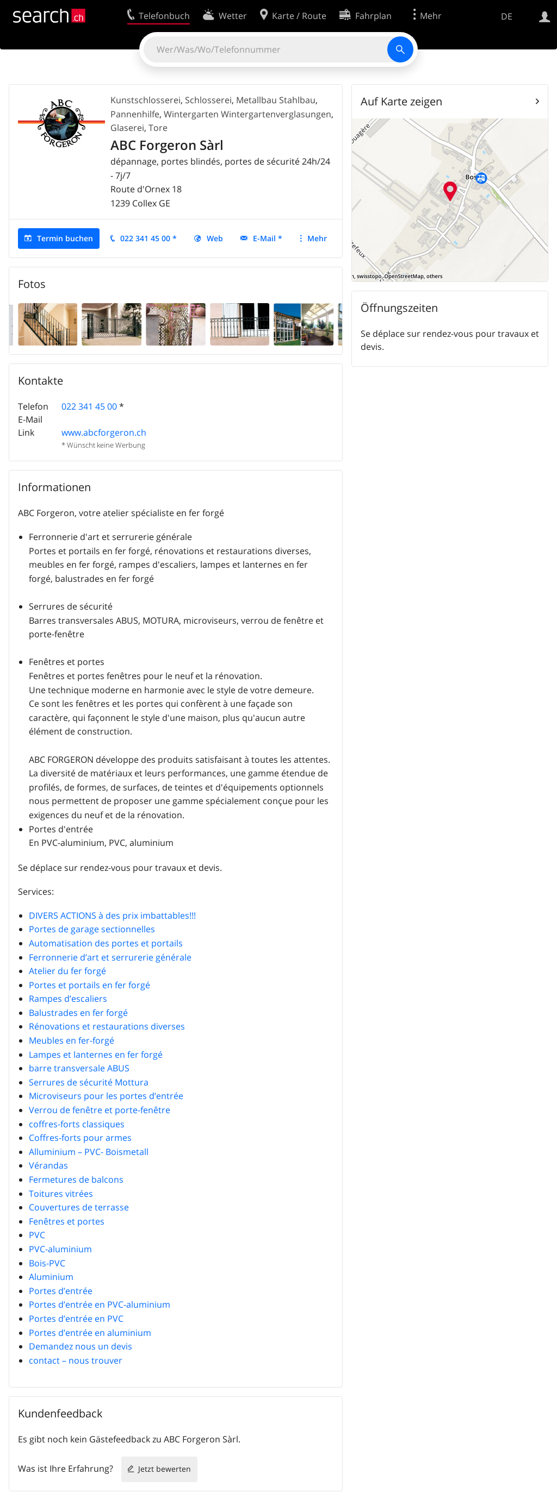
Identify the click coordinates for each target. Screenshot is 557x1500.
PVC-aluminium (60, 1249)
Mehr (317, 238)
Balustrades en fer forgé (98, 1013)
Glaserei (127, 128)
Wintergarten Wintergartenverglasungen (247, 114)
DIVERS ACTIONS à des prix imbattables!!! (112, 915)
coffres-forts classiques (77, 1124)
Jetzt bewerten (164, 1469)
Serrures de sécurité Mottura (88, 1082)
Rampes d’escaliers (68, 999)
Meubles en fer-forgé (71, 1040)
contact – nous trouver (75, 1360)
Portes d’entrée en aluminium (99, 1333)
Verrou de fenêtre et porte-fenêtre (99, 1110)
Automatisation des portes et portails (106, 943)
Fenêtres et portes (66, 1221)
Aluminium (51, 1277)
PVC (37, 1235)
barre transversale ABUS (97, 1068)
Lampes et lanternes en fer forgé (96, 1054)
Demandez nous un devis (80, 1346)
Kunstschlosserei (145, 100)
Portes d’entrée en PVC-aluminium (100, 1304)
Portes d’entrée (60, 1291)
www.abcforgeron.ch (103, 432)
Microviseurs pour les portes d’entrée (106, 1096)
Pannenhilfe (134, 114)
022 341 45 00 (89, 406)
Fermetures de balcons (76, 1179)
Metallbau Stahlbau (275, 100)
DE (506, 16)
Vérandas (48, 1165)
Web (215, 238)
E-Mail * (267, 238)
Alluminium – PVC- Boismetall (88, 1152)
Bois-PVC (47, 1263)
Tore (158, 128)
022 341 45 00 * (148, 238)
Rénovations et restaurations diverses (107, 1026)
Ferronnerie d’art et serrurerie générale (110, 957)
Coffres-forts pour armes (80, 1138)
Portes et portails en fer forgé (89, 985)
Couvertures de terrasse (79, 1207)
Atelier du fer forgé (67, 971)
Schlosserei (208, 100)
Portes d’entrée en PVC (76, 1319)
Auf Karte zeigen (401, 101)
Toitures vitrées (61, 1194)
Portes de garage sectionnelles (92, 929)
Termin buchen (65, 238)
